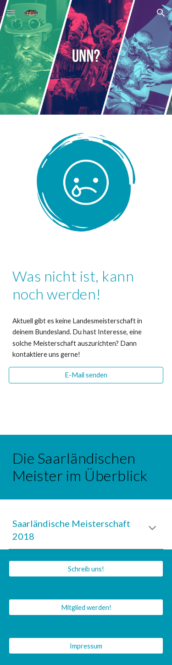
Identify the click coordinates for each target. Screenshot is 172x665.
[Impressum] (86, 645)
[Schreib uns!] (86, 568)
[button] (11, 12)
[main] (86, 285)
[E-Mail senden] (86, 375)
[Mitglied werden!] (86, 607)
